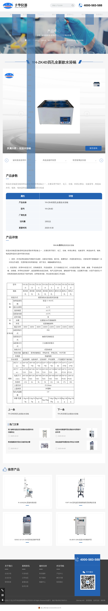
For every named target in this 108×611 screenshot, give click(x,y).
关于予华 (24, 14)
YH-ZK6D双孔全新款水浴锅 (18, 426)
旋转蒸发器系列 (19, 160)
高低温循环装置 (49, 160)
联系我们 (98, 14)
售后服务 (83, 14)
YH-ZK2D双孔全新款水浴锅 (68, 426)
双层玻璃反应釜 (79, 160)
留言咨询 (93, 148)
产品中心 (39, 15)
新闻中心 (68, 14)
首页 (10, 14)
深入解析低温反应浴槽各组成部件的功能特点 (20, 458)
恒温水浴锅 (58, 40)
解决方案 (54, 14)
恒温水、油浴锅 (46, 40)
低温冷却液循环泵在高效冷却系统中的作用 (68, 458)
